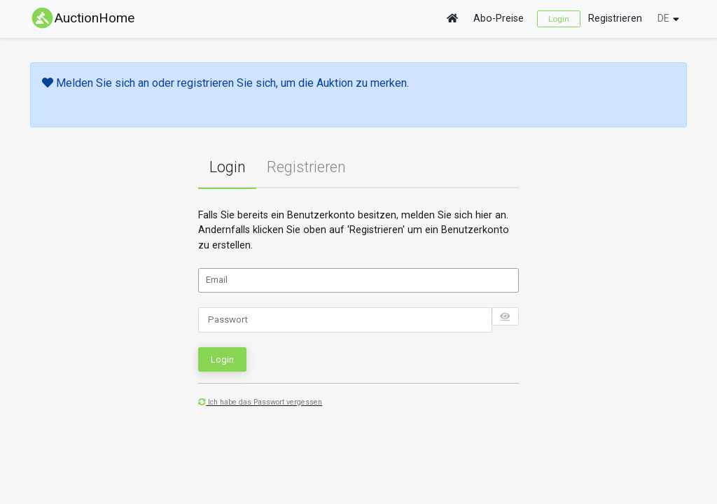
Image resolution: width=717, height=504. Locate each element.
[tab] (227, 168)
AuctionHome (82, 17)
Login (558, 19)
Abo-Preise (498, 18)
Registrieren (615, 18)
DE (663, 18)
